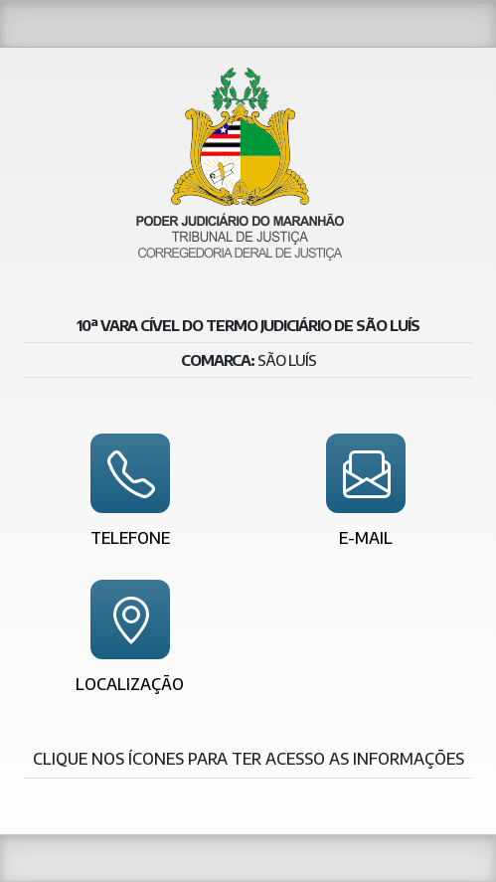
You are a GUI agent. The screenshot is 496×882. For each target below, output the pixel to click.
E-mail (366, 538)
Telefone (130, 538)
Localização (130, 684)
